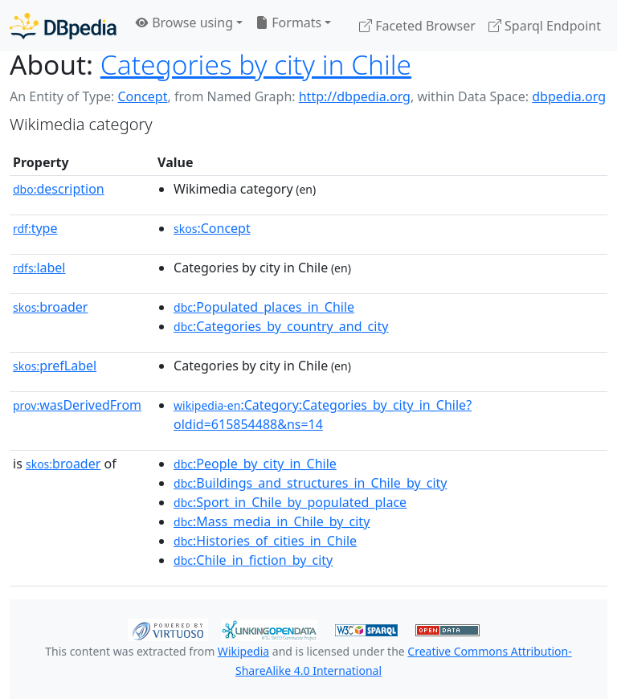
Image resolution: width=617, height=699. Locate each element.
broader (50, 307)
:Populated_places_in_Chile (264, 307)
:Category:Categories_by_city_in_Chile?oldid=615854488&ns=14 (323, 414)
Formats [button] (288, 22)
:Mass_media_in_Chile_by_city (272, 521)
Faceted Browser (417, 26)
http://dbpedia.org (355, 96)
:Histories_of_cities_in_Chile (265, 541)
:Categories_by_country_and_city (281, 326)
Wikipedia (243, 651)
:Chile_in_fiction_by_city (253, 560)
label (39, 267)
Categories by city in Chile (255, 64)
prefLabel (54, 365)
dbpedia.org (569, 96)
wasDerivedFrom (77, 405)
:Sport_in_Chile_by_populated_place (290, 502)
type (35, 228)
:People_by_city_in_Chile (255, 463)
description (58, 189)
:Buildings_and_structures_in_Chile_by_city (310, 483)
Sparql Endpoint (544, 26)
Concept (142, 96)
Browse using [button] (184, 22)
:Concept (212, 228)
